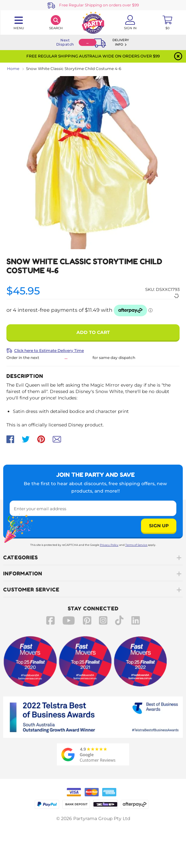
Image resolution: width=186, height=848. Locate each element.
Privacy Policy (109, 544)
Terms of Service (136, 544)
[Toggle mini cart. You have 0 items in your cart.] (167, 22)
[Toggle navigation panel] (18, 22)
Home (13, 68)
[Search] (56, 22)
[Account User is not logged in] (130, 22)
